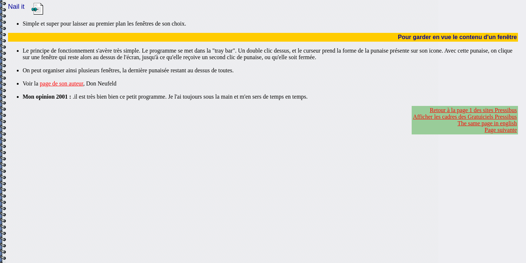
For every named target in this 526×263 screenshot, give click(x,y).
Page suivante (501, 130)
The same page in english (487, 123)
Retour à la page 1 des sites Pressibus (473, 110)
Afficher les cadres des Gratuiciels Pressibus (465, 117)
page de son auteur (61, 83)
